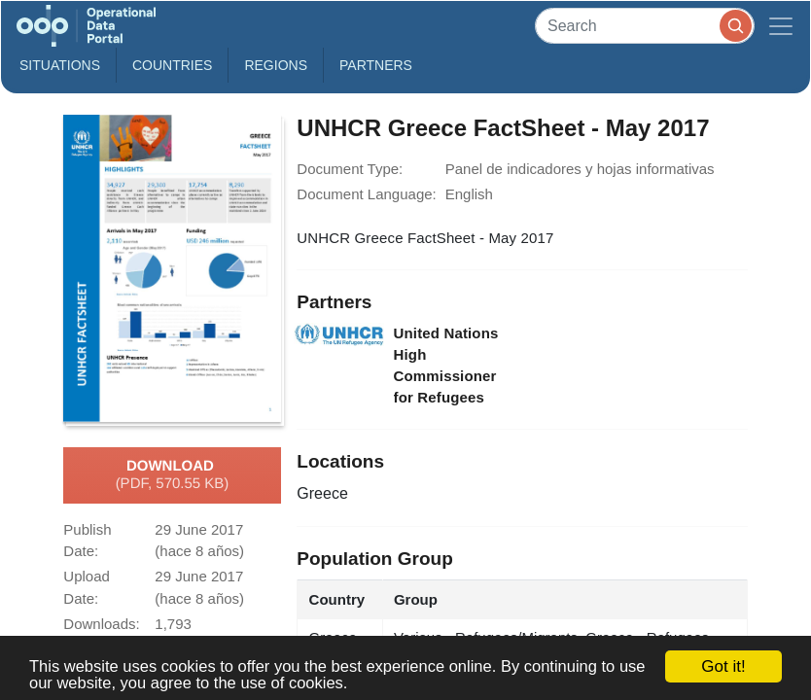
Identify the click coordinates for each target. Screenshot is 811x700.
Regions (275, 65)
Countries (172, 65)
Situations (59, 65)
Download (172, 475)
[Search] (645, 26)
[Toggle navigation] (781, 26)
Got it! (723, 666)
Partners (375, 65)
